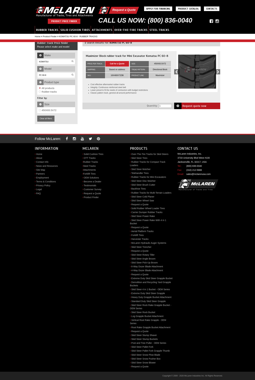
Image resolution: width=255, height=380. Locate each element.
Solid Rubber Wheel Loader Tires (148, 208)
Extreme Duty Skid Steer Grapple (148, 293)
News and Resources (47, 166)
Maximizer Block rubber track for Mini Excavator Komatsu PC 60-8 (127, 56)
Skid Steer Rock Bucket (143, 312)
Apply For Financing (158, 8)
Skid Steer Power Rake (143, 216)
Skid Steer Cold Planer (142, 196)
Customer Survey (92, 189)
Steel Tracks (159, 30)
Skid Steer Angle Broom (143, 258)
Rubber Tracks (47, 30)
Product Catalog (188, 8)
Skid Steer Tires (139, 158)
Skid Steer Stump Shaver (144, 335)
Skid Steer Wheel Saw (142, 200)
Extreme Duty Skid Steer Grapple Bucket (152, 278)
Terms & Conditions (46, 181)
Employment (42, 177)
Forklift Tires (89, 173)
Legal (39, 189)
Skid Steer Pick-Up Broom (144, 262)
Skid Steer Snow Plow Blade (145, 355)
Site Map (40, 170)
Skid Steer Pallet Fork (142, 347)
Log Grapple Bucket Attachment (147, 316)
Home (37, 36)
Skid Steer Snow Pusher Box (146, 358)
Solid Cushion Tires (75, 30)
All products (46, 88)
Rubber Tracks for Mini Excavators (148, 177)
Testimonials (90, 185)
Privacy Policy (43, 185)
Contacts (211, 8)
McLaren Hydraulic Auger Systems (148, 243)
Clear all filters (46, 118)
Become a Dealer (92, 181)
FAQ (38, 193)
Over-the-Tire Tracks (130, 30)
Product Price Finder (64, 21)
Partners (40, 173)
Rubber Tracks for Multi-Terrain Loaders (151, 192)
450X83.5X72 (47, 110)
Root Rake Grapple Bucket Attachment (150, 327)
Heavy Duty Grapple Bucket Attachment (151, 297)
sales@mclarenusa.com (198, 174)
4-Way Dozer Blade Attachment (147, 270)
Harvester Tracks (139, 239)
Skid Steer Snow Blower (143, 362)
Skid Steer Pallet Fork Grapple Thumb (150, 350)
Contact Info (42, 162)
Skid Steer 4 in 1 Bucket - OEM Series (150, 289)
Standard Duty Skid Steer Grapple (148, 301)
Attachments (102, 30)
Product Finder (50, 36)
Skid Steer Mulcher (140, 169)
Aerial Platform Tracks (142, 231)
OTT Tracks (90, 158)
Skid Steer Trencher (141, 247)
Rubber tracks (48, 91)
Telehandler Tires (140, 173)
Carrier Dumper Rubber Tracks (146, 212)
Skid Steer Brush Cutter (143, 185)
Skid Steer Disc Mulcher (143, 181)
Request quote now (190, 106)
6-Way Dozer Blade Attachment (147, 266)
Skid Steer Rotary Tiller (142, 254)
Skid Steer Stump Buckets (144, 339)
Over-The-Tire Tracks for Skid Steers (149, 154)
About (39, 158)
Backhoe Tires (138, 188)
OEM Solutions (91, 177)
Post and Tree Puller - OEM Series (148, 343)
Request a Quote (124, 10)
